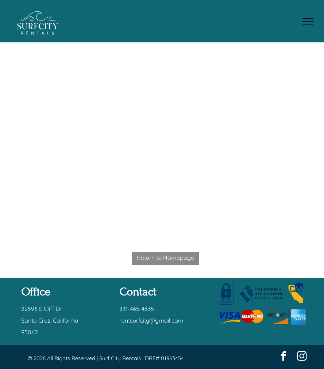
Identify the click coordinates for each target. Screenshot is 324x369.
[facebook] (284, 357)
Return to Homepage (165, 257)
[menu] (307, 21)
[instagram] (302, 357)
